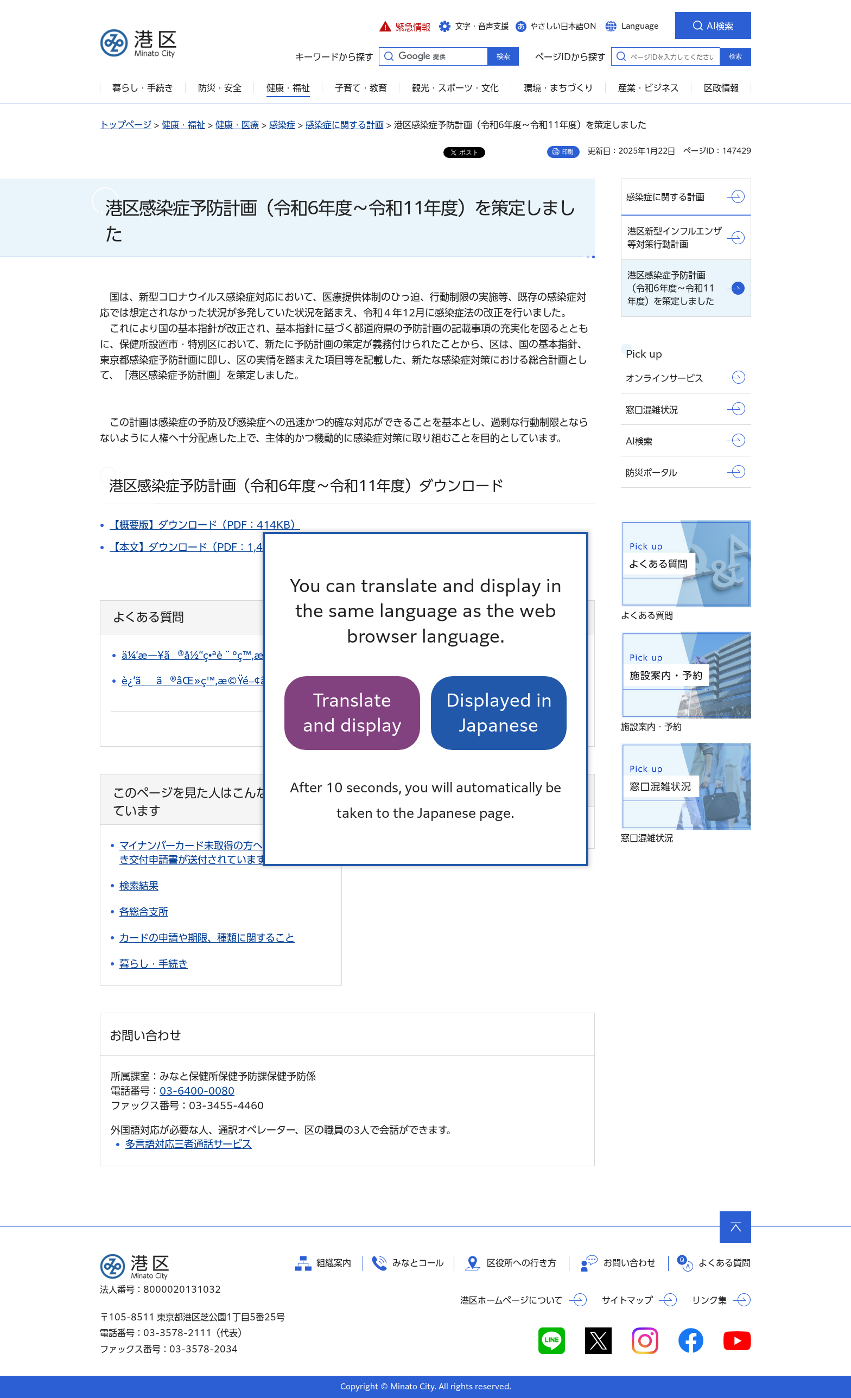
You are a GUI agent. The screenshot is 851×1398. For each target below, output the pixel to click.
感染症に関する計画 (345, 124)
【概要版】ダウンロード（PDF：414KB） (205, 525)
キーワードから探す (388, 56)
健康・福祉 (183, 124)
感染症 (282, 124)
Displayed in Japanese (499, 713)
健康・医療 (237, 124)
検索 (735, 56)
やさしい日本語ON (563, 26)
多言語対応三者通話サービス (188, 1144)
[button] (404, 25)
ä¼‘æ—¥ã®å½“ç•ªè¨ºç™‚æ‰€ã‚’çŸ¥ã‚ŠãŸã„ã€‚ (249, 655)
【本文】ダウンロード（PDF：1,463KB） (205, 547)
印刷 (567, 152)
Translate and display (352, 713)
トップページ (125, 124)
